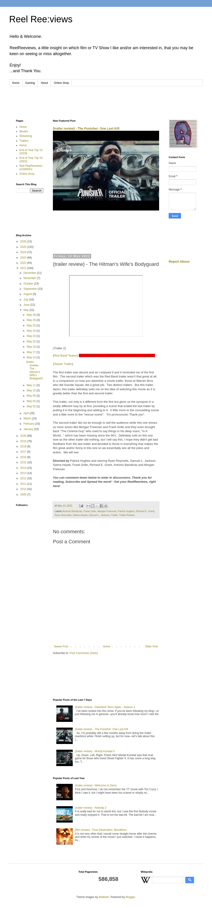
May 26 (31, 320)
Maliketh (104, 897)
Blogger (130, 897)
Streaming (25, 136)
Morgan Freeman (107, 511)
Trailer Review (127, 515)
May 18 (31, 346)
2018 (23, 446)
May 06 (31, 395)
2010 (23, 489)
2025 (23, 247)
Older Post (151, 646)
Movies (23, 131)
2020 (23, 435)
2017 (23, 451)
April (26, 413)
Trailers (23, 140)
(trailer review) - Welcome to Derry (95, 785)
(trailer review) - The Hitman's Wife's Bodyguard (34, 370)
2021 (23, 268)
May (26, 310)
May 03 (31, 401)
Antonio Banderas (72, 511)
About (44, 83)
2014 (23, 467)
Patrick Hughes (126, 511)
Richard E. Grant (145, 511)
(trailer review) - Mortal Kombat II (95, 751)
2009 (23, 494)
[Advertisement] (106, 99)
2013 (23, 473)
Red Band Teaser (65, 355)
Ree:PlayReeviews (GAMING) (30, 167)
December (30, 272)
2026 (23, 241)
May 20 (31, 341)
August (28, 294)
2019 (23, 441)
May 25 (31, 325)
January (28, 429)
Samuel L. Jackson (99, 515)
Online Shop (61, 83)
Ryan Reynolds (63, 515)
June (26, 304)
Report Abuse (179, 261)
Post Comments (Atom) (84, 653)
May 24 (31, 330)
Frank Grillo (89, 511)
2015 (23, 462)
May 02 (31, 406)
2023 (23, 257)
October (28, 283)
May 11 (31, 385)
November (30, 278)
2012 (23, 478)
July (26, 299)
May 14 (31, 357)
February (29, 423)
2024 (23, 252)
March (27, 418)
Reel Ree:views (40, 19)
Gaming (30, 83)
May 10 (31, 390)
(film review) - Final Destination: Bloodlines (101, 829)
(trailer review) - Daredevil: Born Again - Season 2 (105, 707)
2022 (23, 262)
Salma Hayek (80, 515)
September (30, 288)
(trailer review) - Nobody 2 (90, 807)
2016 (23, 457)
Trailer (114, 515)
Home (15, 83)
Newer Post (61, 646)
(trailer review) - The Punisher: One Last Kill (86, 128)
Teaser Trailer (63, 364)
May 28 (31, 314)
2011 (23, 483)
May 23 (31, 336)
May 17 (31, 352)
